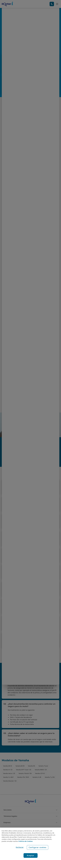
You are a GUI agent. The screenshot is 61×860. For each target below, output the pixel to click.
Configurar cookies (37, 847)
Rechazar (20, 847)
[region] (30, 844)
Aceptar (30, 855)
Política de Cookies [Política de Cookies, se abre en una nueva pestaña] (26, 841)
